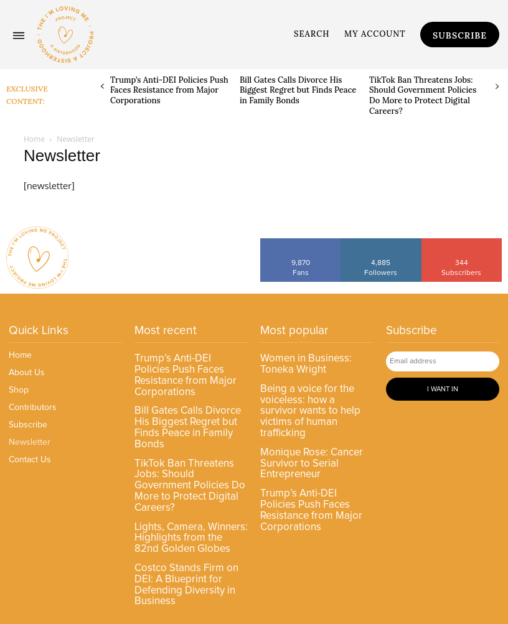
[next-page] (497, 87)
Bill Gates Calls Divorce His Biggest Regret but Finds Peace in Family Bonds (298, 90)
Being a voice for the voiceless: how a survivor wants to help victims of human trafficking (314, 401)
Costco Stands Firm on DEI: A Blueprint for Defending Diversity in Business (183, 544)
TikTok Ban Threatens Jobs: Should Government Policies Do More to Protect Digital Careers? (422, 96)
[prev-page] (102, 87)
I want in (442, 387)
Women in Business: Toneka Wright (303, 363)
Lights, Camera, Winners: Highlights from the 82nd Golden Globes (188, 501)
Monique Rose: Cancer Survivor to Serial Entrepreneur (309, 444)
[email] (442, 361)
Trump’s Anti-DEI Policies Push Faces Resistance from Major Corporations (169, 90)
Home (34, 139)
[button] (312, 34)
